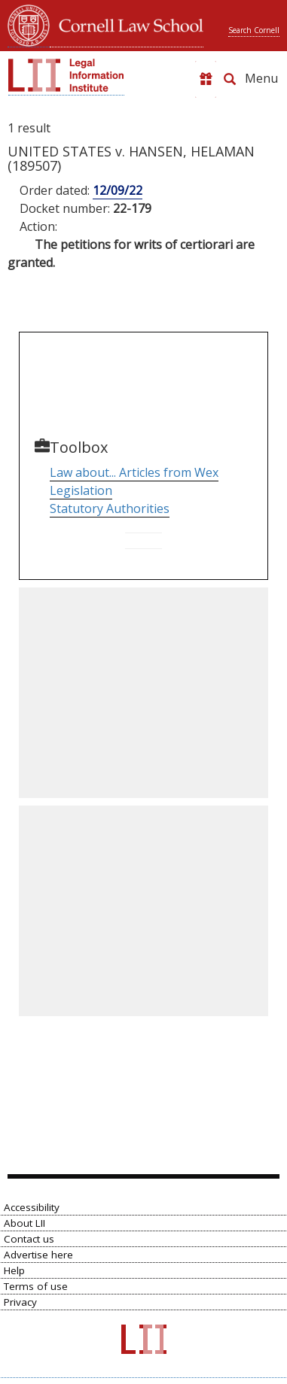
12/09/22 (117, 190)
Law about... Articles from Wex (134, 472)
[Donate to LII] (205, 79)
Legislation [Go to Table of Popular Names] (81, 490)
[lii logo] (66, 75)
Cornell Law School (126, 23)
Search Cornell (253, 30)
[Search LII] (229, 79)
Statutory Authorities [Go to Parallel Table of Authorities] (109, 508)
